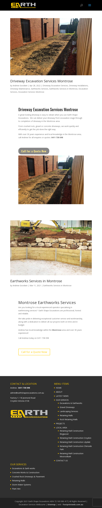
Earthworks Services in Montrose (63, 88)
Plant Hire (16, 488)
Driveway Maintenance (20, 88)
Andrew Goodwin (20, 85)
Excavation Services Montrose (31, 92)
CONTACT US (62, 460)
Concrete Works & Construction (25, 472)
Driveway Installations (78, 85)
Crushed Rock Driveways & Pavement (28, 476)
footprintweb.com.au (73, 504)
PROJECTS (60, 423)
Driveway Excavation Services (55, 85)
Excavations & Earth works (23, 468)
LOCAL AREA (61, 427)
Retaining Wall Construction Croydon (75, 438)
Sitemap (52, 504)
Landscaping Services (69, 411)
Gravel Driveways (67, 407)
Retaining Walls (66, 415)
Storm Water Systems (21, 484)
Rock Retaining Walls (69, 419)
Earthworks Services (39, 88)
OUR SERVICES (62, 400)
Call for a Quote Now (33, 153)
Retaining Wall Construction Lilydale (75, 442)
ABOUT (59, 392)
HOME (58, 388)
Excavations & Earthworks (71, 403)
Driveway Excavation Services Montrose (41, 81)
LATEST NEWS (62, 396)
